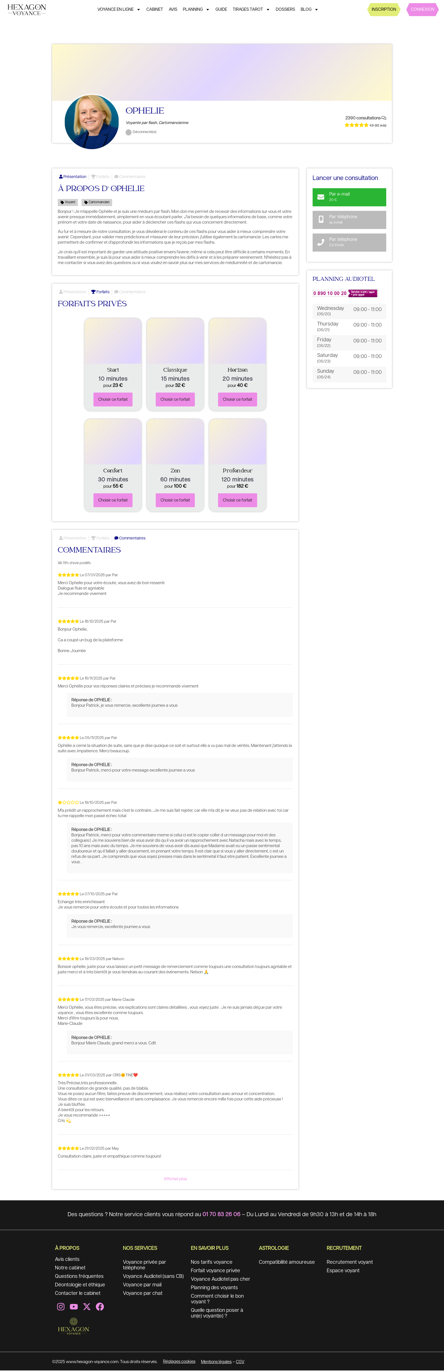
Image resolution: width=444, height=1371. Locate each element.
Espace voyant (343, 1271)
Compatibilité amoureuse (288, 1263)
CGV (240, 1363)
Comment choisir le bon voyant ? (218, 1300)
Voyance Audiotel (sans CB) (154, 1277)
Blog (310, 9)
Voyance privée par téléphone (145, 1266)
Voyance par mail (142, 1285)
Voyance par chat (143, 1294)
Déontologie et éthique (80, 1285)
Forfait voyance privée (216, 1271)
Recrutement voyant (350, 1263)
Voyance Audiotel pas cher (221, 1280)
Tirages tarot (251, 9)
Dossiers (285, 9)
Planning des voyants (215, 1288)
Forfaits (100, 177)
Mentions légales (216, 1363)
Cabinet (154, 9)
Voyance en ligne (119, 9)
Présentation (72, 177)
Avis (173, 9)
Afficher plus (175, 1179)
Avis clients (67, 1260)
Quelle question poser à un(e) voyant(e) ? (218, 1314)
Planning (196, 9)
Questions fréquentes (79, 1277)
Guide (221, 9)
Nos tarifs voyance (211, 1263)
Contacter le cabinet (78, 1294)
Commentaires (130, 177)
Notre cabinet (70, 1268)
